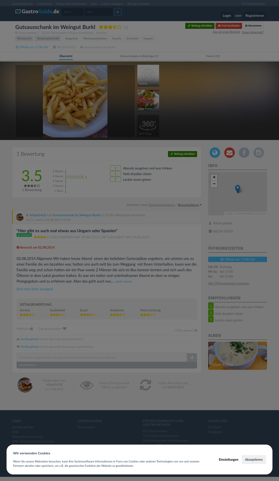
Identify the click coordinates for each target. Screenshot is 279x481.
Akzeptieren (254, 459)
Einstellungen (228, 459)
